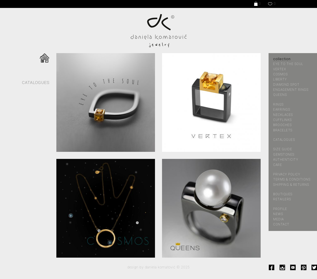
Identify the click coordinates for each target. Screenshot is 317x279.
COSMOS (280, 74)
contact (281, 224)
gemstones (284, 154)
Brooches (282, 125)
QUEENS (280, 95)
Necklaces (283, 115)
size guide (282, 149)
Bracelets (283, 130)
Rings (278, 104)
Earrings (281, 109)
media (278, 219)
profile (280, 209)
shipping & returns (291, 184)
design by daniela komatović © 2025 (158, 267)
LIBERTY (280, 79)
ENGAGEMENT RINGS (290, 89)
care (277, 165)
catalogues (284, 139)
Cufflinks (282, 120)
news (278, 214)
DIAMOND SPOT (286, 84)
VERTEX (279, 69)
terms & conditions (291, 179)
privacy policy (286, 174)
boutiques (283, 194)
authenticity (285, 159)
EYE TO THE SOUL (288, 64)
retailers (282, 199)
